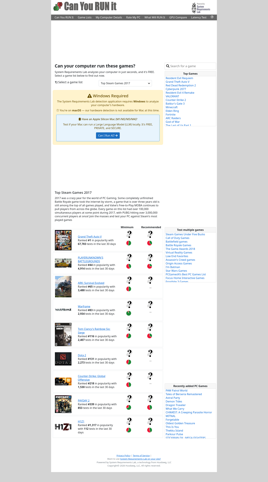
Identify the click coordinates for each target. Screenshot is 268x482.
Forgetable (172, 419)
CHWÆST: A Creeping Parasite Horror (189, 412)
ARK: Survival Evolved (91, 283)
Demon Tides (174, 401)
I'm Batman (173, 267)
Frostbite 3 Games (177, 281)
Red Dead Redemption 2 (181, 85)
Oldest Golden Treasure (180, 423)
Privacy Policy (124, 455)
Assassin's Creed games (180, 260)
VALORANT (172, 96)
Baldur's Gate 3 (175, 103)
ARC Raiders (173, 118)
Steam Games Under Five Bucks (185, 234)
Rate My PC (133, 17)
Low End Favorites (177, 256)
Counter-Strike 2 (176, 100)
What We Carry (175, 409)
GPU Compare (178, 17)
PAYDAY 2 (84, 400)
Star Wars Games (176, 271)
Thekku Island (174, 430)
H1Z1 (81, 421)
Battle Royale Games (178, 245)
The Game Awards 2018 (180, 249)
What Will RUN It (154, 17)
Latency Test (198, 17)
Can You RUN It (64, 17)
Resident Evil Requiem (179, 78)
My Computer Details (109, 17)
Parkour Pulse (174, 434)
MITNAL (171, 416)
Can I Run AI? (108, 135)
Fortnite (170, 114)
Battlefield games (176, 241)
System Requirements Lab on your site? (140, 458)
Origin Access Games (179, 263)
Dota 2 (82, 355)
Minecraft (172, 107)
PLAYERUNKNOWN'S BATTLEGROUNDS (90, 259)
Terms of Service (141, 455)
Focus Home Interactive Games (185, 278)
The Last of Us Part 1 (178, 125)
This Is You (172, 427)
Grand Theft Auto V (90, 236)
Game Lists (84, 17)
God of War (173, 122)
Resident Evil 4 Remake (180, 92)
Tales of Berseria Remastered (184, 394)
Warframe (84, 306)
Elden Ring (172, 111)
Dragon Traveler (176, 405)
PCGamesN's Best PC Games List (186, 274)
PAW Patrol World (176, 390)
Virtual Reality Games (179, 252)
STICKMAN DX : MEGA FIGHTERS (186, 438)
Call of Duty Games (177, 238)
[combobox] (192, 66)
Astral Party (173, 398)
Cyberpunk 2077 (176, 89)
